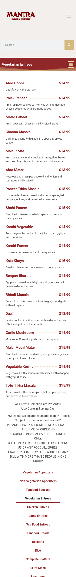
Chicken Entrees (38, 507)
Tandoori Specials (38, 490)
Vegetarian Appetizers (38, 472)
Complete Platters (38, 559)
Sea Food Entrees (38, 524)
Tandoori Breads (38, 533)
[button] (69, 16)
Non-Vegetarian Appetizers (38, 481)
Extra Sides (38, 568)
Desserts (38, 542)
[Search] (69, 45)
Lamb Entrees (38, 516)
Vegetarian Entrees (38, 498)
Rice (38, 550)
